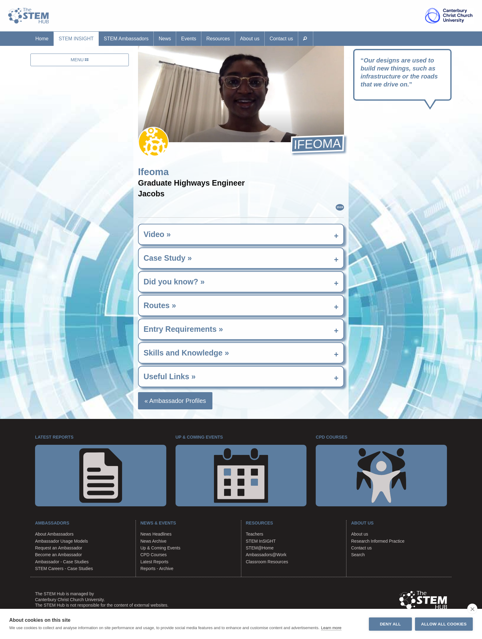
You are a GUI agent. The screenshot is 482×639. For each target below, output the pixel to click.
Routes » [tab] (160, 305)
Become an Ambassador (58, 554)
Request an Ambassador (58, 547)
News (165, 38)
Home (42, 38)
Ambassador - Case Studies (62, 561)
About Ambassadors (54, 534)
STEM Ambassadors (126, 38)
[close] (472, 609)
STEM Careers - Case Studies (64, 568)
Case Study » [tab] (168, 258)
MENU (80, 59)
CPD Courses (153, 554)
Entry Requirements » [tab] (183, 329)
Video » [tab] (157, 234)
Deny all (390, 624)
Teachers (254, 534)
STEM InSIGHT (76, 38)
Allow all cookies (444, 624)
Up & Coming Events (160, 547)
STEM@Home (260, 547)
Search (358, 554)
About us (249, 38)
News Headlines (156, 534)
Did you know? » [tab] (174, 281)
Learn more (331, 627)
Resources (218, 38)
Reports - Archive (156, 568)
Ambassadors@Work (266, 554)
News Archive (153, 541)
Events (188, 38)
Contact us (281, 38)
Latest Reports (154, 561)
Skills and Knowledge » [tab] (186, 352)
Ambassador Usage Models (61, 541)
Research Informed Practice (378, 541)
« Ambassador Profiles (175, 400)
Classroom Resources (267, 561)
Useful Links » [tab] (170, 376)
